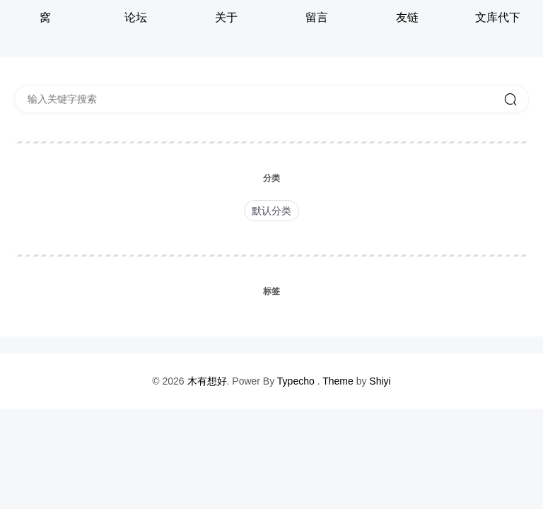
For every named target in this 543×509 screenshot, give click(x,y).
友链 (407, 17)
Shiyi (379, 381)
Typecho (296, 381)
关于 (226, 17)
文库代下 (497, 17)
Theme (338, 381)
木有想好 (207, 381)
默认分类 (271, 210)
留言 (316, 17)
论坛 (135, 17)
